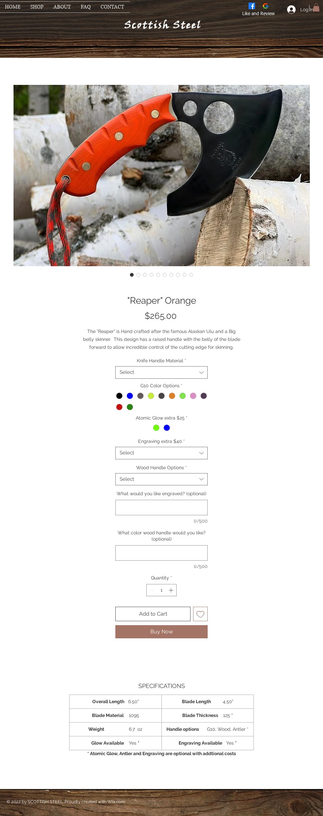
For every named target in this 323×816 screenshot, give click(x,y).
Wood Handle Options (161, 467)
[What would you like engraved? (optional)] (161, 507)
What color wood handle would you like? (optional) (162, 536)
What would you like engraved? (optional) (161, 493)
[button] (316, 7)
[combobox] (161, 372)
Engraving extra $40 (161, 441)
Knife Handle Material (161, 360)
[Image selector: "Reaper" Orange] (132, 274)
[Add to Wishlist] (200, 614)
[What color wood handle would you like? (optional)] (161, 553)
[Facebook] (252, 6)
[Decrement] (151, 590)
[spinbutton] (161, 590)
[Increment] (171, 590)
